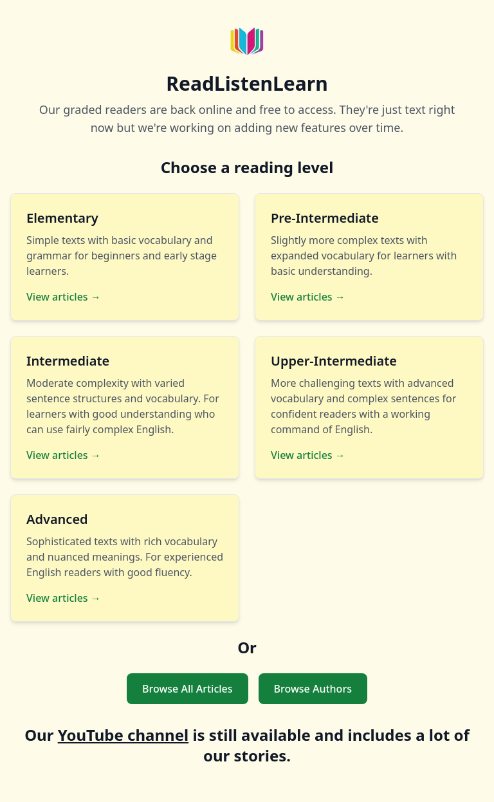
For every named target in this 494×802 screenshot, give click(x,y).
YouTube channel (123, 734)
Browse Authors (313, 689)
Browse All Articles (187, 689)
